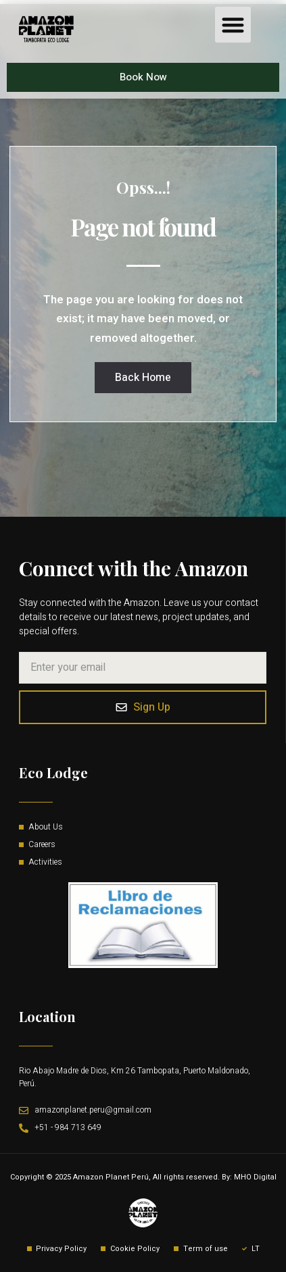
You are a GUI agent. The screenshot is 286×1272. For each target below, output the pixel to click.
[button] (233, 25)
